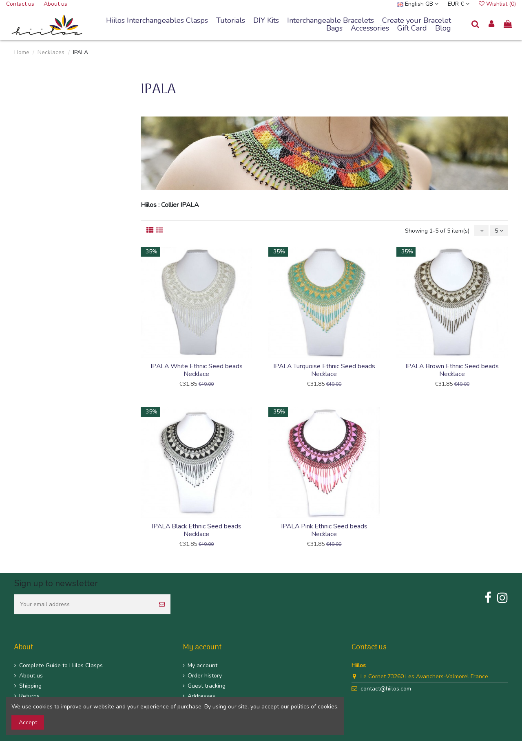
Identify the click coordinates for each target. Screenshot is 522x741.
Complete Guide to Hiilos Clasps (61, 665)
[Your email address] (83, 604)
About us (55, 4)
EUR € (458, 4)
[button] (330, 21)
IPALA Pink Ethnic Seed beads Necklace (324, 530)
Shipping (30, 686)
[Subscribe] (161, 604)
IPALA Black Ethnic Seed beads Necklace (196, 530)
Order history (205, 675)
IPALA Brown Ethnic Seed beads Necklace (452, 370)
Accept (28, 722)
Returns (29, 696)
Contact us (21, 4)
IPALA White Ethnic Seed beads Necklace (196, 370)
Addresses (201, 696)
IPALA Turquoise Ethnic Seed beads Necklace (324, 370)
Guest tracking (207, 686)
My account (202, 665)
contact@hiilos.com (386, 689)
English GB (417, 4)
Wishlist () (497, 4)
